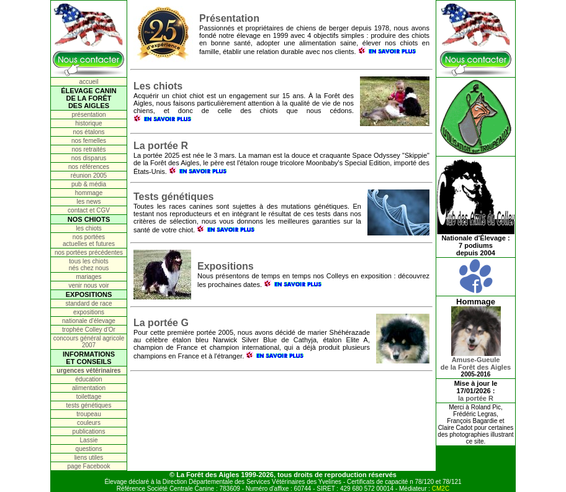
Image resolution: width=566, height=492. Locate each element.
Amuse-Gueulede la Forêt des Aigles (476, 360)
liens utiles (89, 457)
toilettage (89, 396)
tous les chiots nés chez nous (89, 264)
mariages (88, 276)
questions (89, 448)
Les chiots (157, 86)
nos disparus (89, 158)
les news (89, 201)
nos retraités (88, 149)
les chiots (89, 228)
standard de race (88, 303)
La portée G (161, 322)
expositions (88, 312)
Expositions (225, 266)
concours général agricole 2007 (89, 341)
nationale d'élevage (88, 320)
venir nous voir (88, 285)
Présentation (229, 18)
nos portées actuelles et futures (89, 240)
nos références (88, 166)
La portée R (160, 145)
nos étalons (88, 132)
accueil (88, 81)
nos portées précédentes (89, 252)
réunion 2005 (89, 175)
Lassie (89, 440)
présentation (88, 114)
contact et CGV (89, 210)
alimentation (89, 388)
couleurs (89, 422)
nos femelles (88, 140)
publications (89, 431)
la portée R (475, 398)
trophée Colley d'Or (88, 329)
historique (88, 123)
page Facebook (89, 466)
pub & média (88, 184)
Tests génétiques (173, 196)
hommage (88, 192)
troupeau (88, 414)
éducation (88, 379)
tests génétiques (89, 405)
